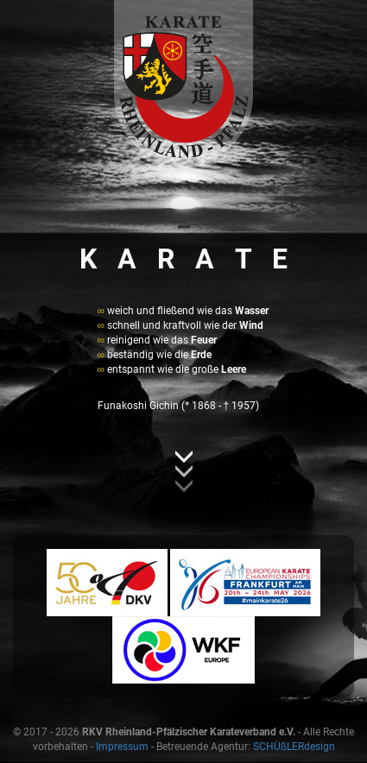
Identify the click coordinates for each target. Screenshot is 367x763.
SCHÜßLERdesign (294, 747)
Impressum (122, 747)
